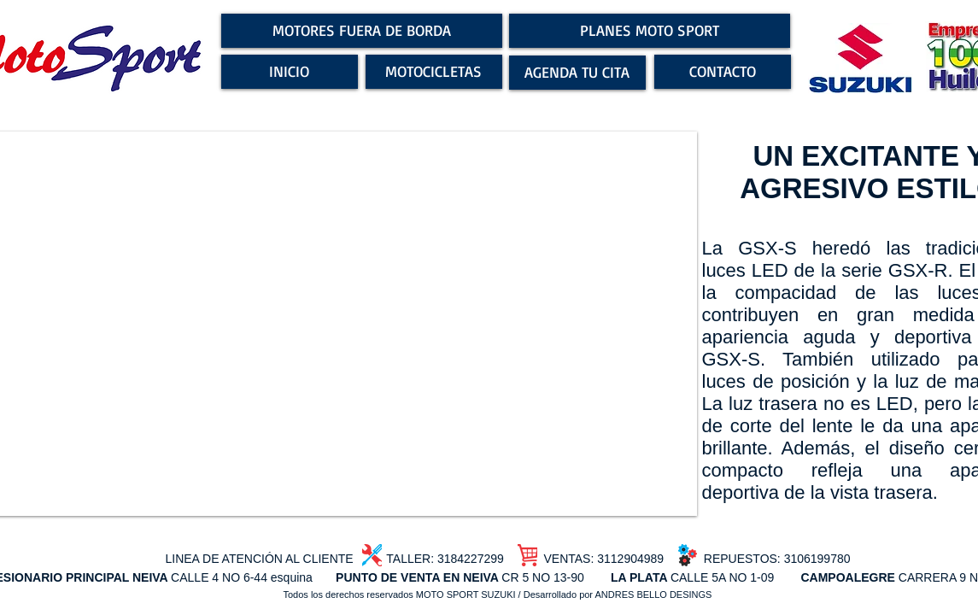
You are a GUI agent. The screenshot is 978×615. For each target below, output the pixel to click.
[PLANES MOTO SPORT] (649, 31)
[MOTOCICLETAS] (434, 72)
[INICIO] (289, 72)
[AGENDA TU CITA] (577, 73)
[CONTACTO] (722, 72)
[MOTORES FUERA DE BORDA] (361, 31)
